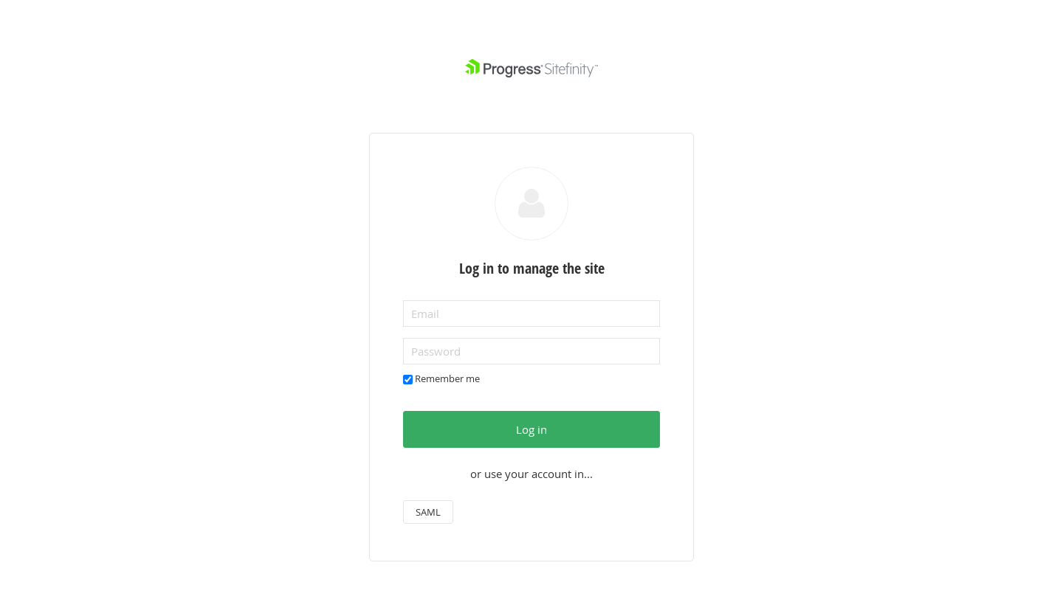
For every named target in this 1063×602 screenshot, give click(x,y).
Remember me (447, 378)
